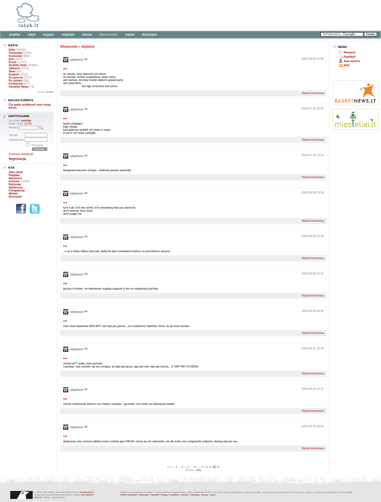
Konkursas (16, 83)
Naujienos (15, 178)
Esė (11, 58)
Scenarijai (15, 55)
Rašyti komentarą (313, 93)
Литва (204, 495)
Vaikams (14, 68)
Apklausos (16, 187)
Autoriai (14, 181)
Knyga (164, 495)
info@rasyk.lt (86, 492)
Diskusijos (149, 34)
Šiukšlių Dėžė (18, 65)
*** (65, 69)
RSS (347, 65)
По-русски (16, 77)
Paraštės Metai (18, 86)
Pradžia (14, 34)
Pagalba (14, 175)
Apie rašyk (16, 171)
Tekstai (87, 34)
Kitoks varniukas (128, 495)
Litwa (212, 495)
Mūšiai (13, 193)
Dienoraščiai (108, 34)
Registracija (17, 159)
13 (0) (28, 123)
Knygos (48, 34)
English (14, 74)
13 (206, 466)
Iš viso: (45, 92)
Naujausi (349, 52)
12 (202, 466)
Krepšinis (174, 495)
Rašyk (32, 34)
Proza (12, 62)
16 (218, 466)
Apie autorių (352, 61)
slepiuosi (87, 46)
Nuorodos (15, 196)
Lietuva (184, 495)
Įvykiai (130, 34)
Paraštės (154, 495)
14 (210, 466)
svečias (26, 120)
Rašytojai (68, 34)
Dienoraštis (69, 46)
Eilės (12, 49)
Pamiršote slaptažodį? (21, 154)
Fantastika (16, 52)
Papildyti (349, 56)
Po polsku (15, 80)
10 (194, 466)
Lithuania (195, 495)
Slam (12, 71)
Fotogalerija (17, 190)
